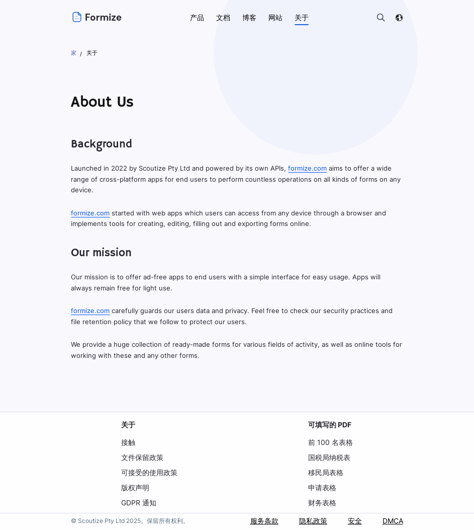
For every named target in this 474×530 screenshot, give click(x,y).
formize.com (305, 168)
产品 (197, 17)
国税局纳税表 (330, 457)
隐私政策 (312, 520)
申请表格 (323, 487)
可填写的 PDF (331, 424)
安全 (354, 520)
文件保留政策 (142, 457)
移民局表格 (326, 472)
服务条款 (263, 520)
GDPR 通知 (138, 502)
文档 (223, 17)
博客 (249, 17)
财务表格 (323, 502)
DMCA (392, 520)
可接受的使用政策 (149, 472)
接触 (128, 442)
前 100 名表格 (331, 442)
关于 (128, 424)
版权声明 (135, 487)
